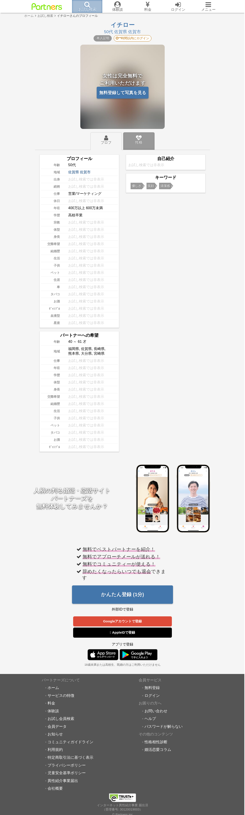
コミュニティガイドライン (70, 742)
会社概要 (55, 788)
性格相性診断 (155, 742)
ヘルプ (150, 719)
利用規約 (55, 750)
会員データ (57, 726)
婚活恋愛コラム (157, 750)
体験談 (53, 711)
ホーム (53, 688)
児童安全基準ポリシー (67, 773)
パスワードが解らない (163, 726)
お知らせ (55, 734)
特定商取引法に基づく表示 (70, 757)
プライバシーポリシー (67, 765)
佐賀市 (85, 172)
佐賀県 (73, 172)
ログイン (152, 695)
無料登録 (152, 688)
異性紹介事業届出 (63, 781)
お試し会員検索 (61, 719)
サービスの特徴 (61, 695)
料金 (51, 703)
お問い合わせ (155, 711)
